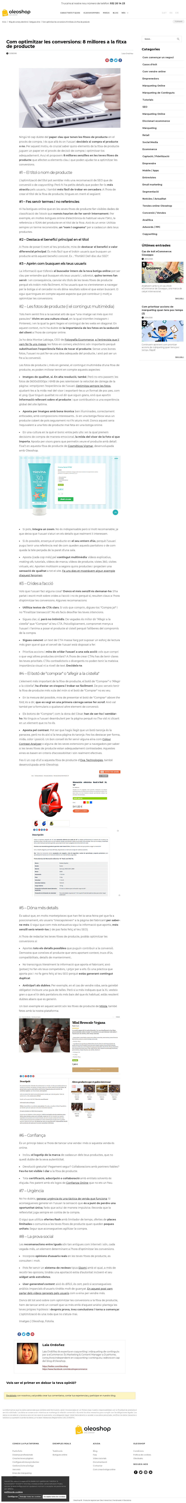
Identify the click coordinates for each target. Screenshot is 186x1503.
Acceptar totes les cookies (54, 1496)
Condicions (138, 1451)
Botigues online (60, 1455)
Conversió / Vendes (154, 213)
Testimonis (57, 1451)
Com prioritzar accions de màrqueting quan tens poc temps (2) (162, 310)
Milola (103, 1006)
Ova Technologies (91, 760)
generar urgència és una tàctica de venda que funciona (72, 1198)
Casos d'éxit (149, 64)
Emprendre (149, 163)
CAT (164, 13)
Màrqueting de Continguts (158, 92)
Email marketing (152, 184)
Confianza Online (77, 1182)
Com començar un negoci (158, 57)
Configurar (12, 1497)
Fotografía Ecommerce (79, 339)
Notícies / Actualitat (154, 198)
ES (171, 13)
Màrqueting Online (153, 85)
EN (177, 13)
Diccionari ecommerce (156, 121)
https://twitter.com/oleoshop (55, 1366)
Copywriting (149, 234)
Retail (145, 135)
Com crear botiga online (104, 1469)
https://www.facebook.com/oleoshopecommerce (64, 1369)
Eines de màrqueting (22, 1473)
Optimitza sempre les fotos (93, 386)
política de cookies (13, 1492)
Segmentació (150, 191)
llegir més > (179, 298)
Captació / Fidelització (155, 156)
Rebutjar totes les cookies (29, 1496)
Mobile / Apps (150, 170)
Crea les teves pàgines (22, 1458)
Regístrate (11, 1395)
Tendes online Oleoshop (157, 205)
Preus (106, 13)
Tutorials (147, 100)
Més (124, 13)
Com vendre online (154, 71)
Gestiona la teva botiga (23, 1466)
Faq (95, 1455)
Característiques (70, 13)
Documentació (100, 1462)
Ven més (16, 1469)
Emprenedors (150, 78)
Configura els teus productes (25, 1462)
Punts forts (17, 1451)
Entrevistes (149, 177)
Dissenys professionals (22, 1455)
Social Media (150, 142)
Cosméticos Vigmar (80, 446)
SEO (144, 107)
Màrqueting (149, 128)
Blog (115, 13)
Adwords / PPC (151, 227)
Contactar (97, 1466)
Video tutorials (99, 1458)
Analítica (147, 220)
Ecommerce (149, 149)
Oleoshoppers (92, 13)
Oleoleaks (138, 1458)
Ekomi (83, 1267)
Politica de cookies (142, 1455)
